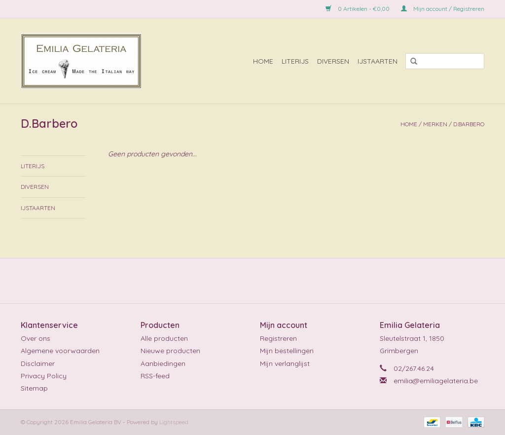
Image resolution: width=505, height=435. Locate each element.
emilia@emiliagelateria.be (436, 380)
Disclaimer (38, 363)
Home (263, 61)
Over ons (35, 338)
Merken (435, 124)
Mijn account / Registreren (442, 8)
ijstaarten (377, 61)
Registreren (278, 338)
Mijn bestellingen (287, 350)
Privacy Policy (44, 375)
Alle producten (164, 338)
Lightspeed (173, 422)
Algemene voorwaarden (60, 350)
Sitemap (34, 388)
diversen (333, 61)
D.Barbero (468, 124)
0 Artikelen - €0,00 (358, 8)
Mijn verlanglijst (285, 363)
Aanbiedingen (163, 363)
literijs (295, 61)
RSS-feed (155, 375)
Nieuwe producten (170, 350)
